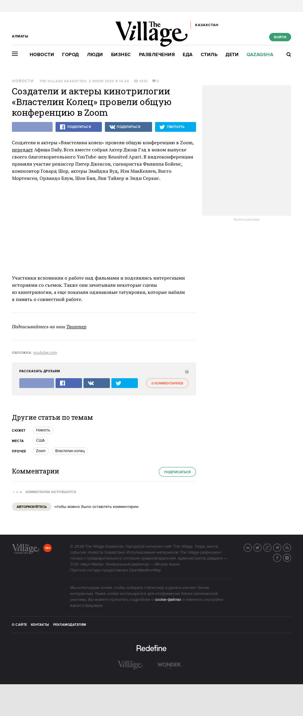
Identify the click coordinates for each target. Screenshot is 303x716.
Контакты (40, 625)
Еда (188, 55)
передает (22, 149)
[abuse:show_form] (186, 371)
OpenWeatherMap (145, 570)
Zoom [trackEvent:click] (41, 451)
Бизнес (121, 55)
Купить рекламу (247, 219)
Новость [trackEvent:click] (43, 430)
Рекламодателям (69, 625)
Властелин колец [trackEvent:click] (70, 451)
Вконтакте (251, 547)
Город (70, 55)
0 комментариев (167, 383)
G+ (271, 547)
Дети (232, 55)
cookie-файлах (168, 599)
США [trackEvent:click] (40, 440)
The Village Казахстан (63, 81)
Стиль (209, 55)
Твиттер (76, 326)
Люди (95, 55)
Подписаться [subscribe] (177, 472)
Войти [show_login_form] (280, 37)
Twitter (261, 547)
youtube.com (45, 352)
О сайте (19, 625)
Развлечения (157, 55)
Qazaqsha (260, 55)
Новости (42, 55)
